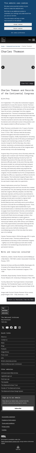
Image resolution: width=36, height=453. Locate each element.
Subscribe (18, 408)
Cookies (4, 430)
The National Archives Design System (12, 391)
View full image (27, 83)
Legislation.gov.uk (6, 376)
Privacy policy (6, 426)
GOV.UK (18, 448)
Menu (32, 40)
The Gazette (4, 382)
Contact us (4, 340)
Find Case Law (5, 379)
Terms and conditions (8, 423)
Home (3, 46)
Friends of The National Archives (10, 388)
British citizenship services (9, 361)
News (2, 343)
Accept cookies (18, 24)
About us (3, 337)
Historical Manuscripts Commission (11, 364)
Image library (5, 352)
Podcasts (3, 349)
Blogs (3, 346)
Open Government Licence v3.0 (10, 441)
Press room (4, 355)
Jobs (2, 358)
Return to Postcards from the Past (21, 299)
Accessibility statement (8, 417)
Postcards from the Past (13, 46)
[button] (3, 68)
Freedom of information (9, 420)
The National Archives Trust (9, 385)
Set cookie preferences (18, 32)
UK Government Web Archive (9, 373)
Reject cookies (18, 28)
